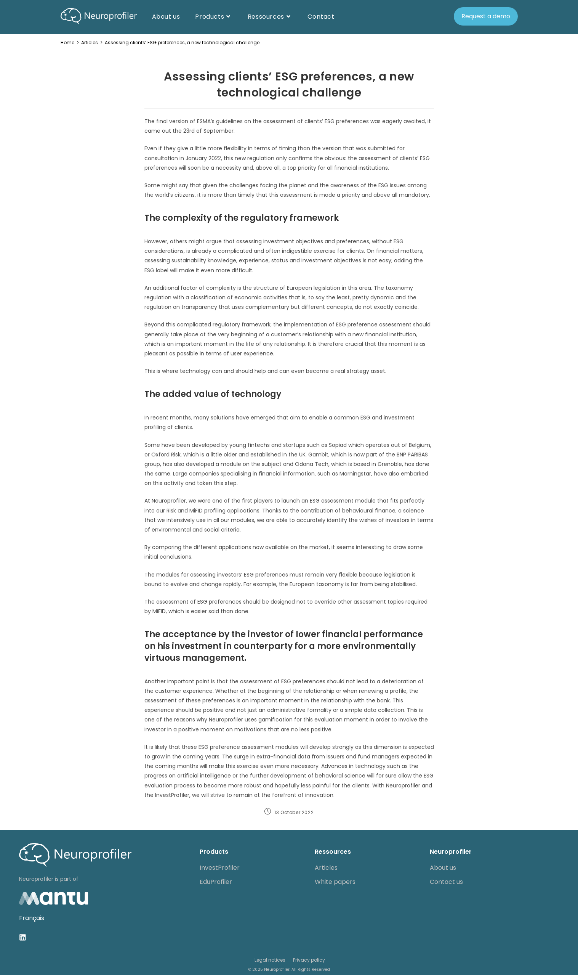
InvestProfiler (220, 867)
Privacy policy (309, 959)
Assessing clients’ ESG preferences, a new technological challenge (182, 42)
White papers (335, 881)
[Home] (67, 42)
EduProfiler (216, 881)
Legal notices (270, 959)
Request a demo (485, 16)
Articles (326, 867)
